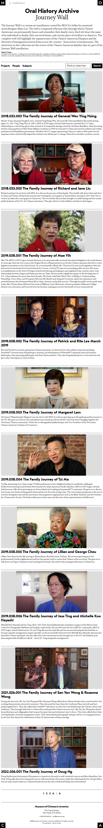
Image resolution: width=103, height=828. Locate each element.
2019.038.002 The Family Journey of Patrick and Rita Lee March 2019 (51, 343)
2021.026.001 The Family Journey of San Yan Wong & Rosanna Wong (49, 695)
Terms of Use (56, 823)
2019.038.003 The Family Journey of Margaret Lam (41, 412)
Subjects (27, 66)
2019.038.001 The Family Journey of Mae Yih (36, 256)
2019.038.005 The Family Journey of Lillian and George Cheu (48, 552)
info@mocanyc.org (58, 816)
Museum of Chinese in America (52, 806)
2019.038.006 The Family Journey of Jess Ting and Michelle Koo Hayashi (51, 618)
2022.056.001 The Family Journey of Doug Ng (36, 772)
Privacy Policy (46, 823)
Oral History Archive (52, 11)
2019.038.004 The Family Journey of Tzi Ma (35, 479)
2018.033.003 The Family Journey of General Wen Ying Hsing (49, 116)
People (16, 66)
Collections (19, 3)
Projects (5, 66)
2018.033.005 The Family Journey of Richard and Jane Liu (46, 188)
